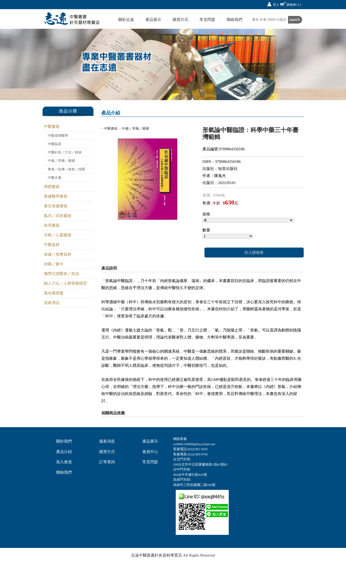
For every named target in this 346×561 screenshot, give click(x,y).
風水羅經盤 (53, 293)
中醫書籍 (52, 126)
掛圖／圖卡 (53, 264)
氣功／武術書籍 (57, 216)
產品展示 (153, 19)
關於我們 (64, 441)
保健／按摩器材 (57, 254)
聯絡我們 (234, 19)
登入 (276, 5)
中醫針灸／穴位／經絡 (65, 152)
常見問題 (207, 19)
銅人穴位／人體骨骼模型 (65, 283)
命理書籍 (52, 225)
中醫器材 (52, 245)
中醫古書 (54, 178)
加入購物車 (254, 252)
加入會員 (64, 462)
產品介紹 (64, 452)
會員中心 (150, 452)
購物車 (293, 5)
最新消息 (107, 441)
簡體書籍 (52, 187)
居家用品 (52, 303)
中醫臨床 (54, 144)
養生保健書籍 (55, 206)
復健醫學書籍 (55, 196)
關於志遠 (126, 19)
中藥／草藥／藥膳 (61, 161)
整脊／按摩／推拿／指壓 (66, 169)
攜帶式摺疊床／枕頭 (61, 274)
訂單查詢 (107, 462)
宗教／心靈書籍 (57, 235)
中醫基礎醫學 (58, 136)
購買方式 (180, 19)
